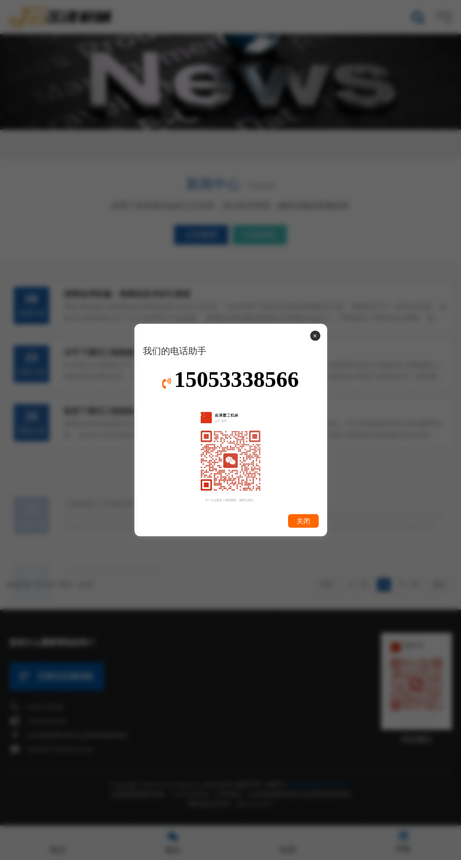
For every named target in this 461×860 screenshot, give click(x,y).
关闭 (303, 521)
